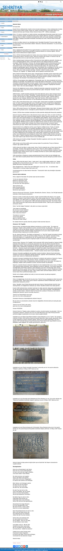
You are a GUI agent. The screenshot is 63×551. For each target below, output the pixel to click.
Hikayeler (2, 32)
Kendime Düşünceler (4, 36)
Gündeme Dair (56, 18)
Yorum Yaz (18, 542)
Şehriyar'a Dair (39, 18)
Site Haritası (6, 53)
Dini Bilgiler (50, 18)
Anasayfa (6, 18)
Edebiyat (11, 18)
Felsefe (15, 18)
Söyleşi (2, 45)
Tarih (19, 18)
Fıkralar (44, 18)
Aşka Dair (2, 23)
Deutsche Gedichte (28, 18)
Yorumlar (14, 542)
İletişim (2, 49)
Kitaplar (2, 27)
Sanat (34, 18)
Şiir (22, 18)
